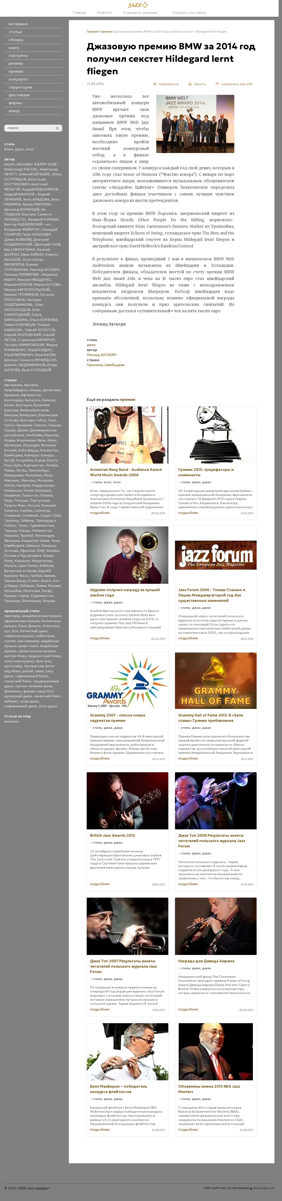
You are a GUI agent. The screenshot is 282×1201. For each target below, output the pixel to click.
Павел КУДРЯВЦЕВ (19, 325)
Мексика (28, 480)
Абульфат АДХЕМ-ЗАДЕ (37, 164)
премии (106, 31)
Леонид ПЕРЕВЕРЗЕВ (22, 274)
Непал (9, 485)
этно (30, 149)
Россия (33, 505)
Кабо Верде (28, 450)
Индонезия (26, 440)
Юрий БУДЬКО (40, 350)
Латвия (52, 465)
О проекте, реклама (140, 12)
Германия (24, 425)
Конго (46, 581)
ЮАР (41, 551)
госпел (10, 641)
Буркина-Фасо (16, 576)
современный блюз (31, 676)
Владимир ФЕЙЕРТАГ (22, 229)
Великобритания (34, 410)
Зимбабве (34, 435)
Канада (47, 455)
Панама (46, 495)
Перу (8, 500)
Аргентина (51, 390)
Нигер (47, 591)
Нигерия (23, 485)
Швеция (32, 545)
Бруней (45, 571)
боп (15, 631)
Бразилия (41, 405)
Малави (54, 586)
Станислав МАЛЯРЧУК (36, 340)
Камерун (31, 455)
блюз (8, 149)
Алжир (35, 390)
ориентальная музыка (37, 651)
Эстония (11, 551)
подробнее (99, 513)
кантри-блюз (15, 656)
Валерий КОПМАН (43, 219)
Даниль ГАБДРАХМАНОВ (24, 365)
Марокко (11, 480)
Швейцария (14, 545)
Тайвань (27, 520)
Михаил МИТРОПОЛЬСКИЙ (27, 290)
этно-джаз (48, 706)
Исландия (31, 445)
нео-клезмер (28, 641)
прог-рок (43, 661)
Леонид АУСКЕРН (45, 269)
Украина (11, 535)
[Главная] (139, 5)
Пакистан (30, 495)
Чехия (44, 540)
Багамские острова (20, 571)
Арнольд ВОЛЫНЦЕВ (21, 209)
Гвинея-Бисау (15, 581)
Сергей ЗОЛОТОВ (40, 330)
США (57, 515)
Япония (49, 601)
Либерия (27, 586)
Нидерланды (43, 485)
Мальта (10, 565)
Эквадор (48, 545)
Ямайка (53, 551)
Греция (54, 425)
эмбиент (11, 701)
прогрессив (33, 666)
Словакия (12, 515)
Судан (45, 515)
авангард (12, 616)
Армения (11, 395)
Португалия (40, 500)
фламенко (12, 691)
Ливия (41, 586)
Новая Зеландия (37, 490)
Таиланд (11, 520)
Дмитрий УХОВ (48, 244)
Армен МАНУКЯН (37, 204)
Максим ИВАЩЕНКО (34, 279)
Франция (12, 540)
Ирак (41, 440)
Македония (13, 475)
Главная (79, 12)
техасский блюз (17, 681)
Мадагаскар (42, 561)
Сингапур (42, 510)
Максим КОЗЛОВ (18, 284)
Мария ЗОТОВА (47, 284)
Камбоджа (13, 455)
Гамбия (36, 576)
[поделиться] (165, 84)
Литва (21, 470)
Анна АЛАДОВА (36, 199)
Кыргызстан (34, 465)
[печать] (197, 84)
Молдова (45, 480)
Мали (47, 475)
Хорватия (29, 540)
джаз (19, 149)
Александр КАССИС (21, 169)
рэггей (28, 671)
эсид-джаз (30, 701)
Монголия (31, 591)
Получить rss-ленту (187, 12)
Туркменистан (42, 525)
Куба (18, 465)
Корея (40, 460)
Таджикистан (42, 596)
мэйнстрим (45, 636)
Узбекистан (42, 530)
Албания (46, 565)
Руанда (10, 596)
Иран (51, 440)
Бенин (9, 405)
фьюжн (29, 691)
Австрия (31, 385)
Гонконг (40, 425)
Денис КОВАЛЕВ (17, 239)
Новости (104, 12)
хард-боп (45, 691)
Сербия (26, 510)
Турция (10, 530)
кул (7, 631)
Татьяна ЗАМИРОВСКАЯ (24, 345)
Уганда (24, 530)
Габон (41, 420)
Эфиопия (27, 551)
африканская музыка (21, 621)
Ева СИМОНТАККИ (19, 249)
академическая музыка (41, 616)
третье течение (28, 686)
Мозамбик (13, 591)
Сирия (23, 596)
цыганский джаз (18, 696)
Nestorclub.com (263, 1188)
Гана (52, 420)
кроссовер (13, 666)
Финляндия (44, 535)
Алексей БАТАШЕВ (34, 174)
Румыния (48, 505)
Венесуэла (28, 415)
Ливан (9, 470)
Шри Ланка (28, 565)
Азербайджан (16, 390)
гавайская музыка (19, 636)
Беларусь (33, 400)
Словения (30, 515)
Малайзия (33, 475)
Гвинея (49, 576)
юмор (14, 110)
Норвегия (12, 495)
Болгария (24, 405)
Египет (33, 581)
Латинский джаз (34, 631)
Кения (48, 555)
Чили (55, 540)
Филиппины (31, 601)
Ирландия (12, 445)
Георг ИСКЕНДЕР (36, 234)
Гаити (9, 425)
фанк (48, 686)
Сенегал (11, 510)
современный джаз (20, 706)
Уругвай (26, 535)
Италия (10, 450)
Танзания (12, 601)
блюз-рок (51, 626)
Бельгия (48, 400)
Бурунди (11, 410)
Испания (48, 445)
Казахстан (49, 450)
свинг (39, 671)
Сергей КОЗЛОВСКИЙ (22, 335)
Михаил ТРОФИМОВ (21, 294)
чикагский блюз (47, 696)
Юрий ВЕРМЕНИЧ (18, 355)
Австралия (13, 385)
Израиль (51, 435)
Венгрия (11, 415)
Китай (9, 460)
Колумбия (24, 460)
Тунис (23, 525)
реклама (11, 721)
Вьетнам (27, 420)
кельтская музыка (19, 661)
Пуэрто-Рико (15, 505)
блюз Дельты (29, 626)
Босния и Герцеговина (22, 555)
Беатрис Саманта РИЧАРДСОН (30, 360)
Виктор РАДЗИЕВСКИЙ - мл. (27, 224)
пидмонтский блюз (44, 656)
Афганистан (31, 395)
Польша (21, 500)
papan (9, 164)
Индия (9, 440)
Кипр (8, 561)
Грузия (9, 430)
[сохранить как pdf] (234, 84)
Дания (22, 430)
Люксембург (38, 470)
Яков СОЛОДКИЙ (36, 370)
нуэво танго (28, 646)
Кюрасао (22, 561)
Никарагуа (13, 490)
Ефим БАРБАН (32, 254)
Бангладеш (13, 400)
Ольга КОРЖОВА (43, 320)
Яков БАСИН (45, 355)
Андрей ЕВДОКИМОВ (40, 189)
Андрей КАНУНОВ (19, 194)
